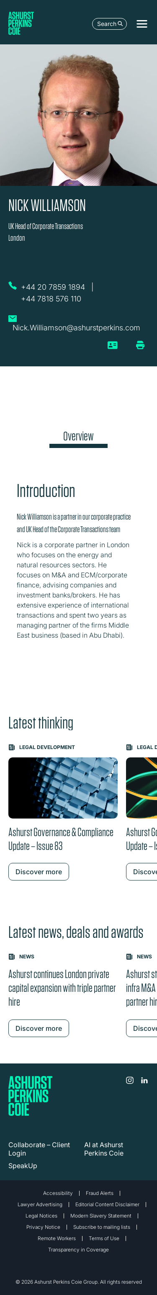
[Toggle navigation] (142, 24)
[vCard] (113, 348)
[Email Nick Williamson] (76, 322)
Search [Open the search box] (110, 23)
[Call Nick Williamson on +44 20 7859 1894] (54, 287)
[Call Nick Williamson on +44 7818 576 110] (52, 299)
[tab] (78, 438)
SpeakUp (22, 1165)
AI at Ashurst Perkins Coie (104, 1149)
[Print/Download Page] (140, 345)
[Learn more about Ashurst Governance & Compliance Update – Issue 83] (63, 812)
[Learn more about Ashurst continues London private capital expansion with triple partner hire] (63, 995)
